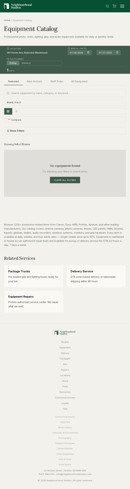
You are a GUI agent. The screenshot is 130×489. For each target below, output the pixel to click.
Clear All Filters (65, 180)
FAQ (65, 408)
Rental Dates (77, 48)
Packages (65, 358)
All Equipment (79, 81)
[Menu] (122, 6)
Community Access (65, 397)
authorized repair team (36, 240)
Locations (65, 375)
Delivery (26, 63)
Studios (65, 342)
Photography (65, 438)
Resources (65, 392)
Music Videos (65, 427)
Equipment (65, 347)
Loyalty (65, 403)
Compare (14, 120)
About (65, 381)
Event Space (65, 464)
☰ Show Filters (15, 130)
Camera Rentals (65, 448)
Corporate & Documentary (65, 432)
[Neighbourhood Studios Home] (18, 6)
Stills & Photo (65, 459)
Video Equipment (65, 454)
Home (7, 20)
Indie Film (65, 422)
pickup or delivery (79, 240)
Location (14, 49)
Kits (65, 364)
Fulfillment (15, 59)
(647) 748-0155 (46, 474)
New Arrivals (34, 81)
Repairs (65, 369)
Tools (65, 386)
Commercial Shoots (65, 417)
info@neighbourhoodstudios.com (74, 474)
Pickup (13, 63)
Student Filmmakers (65, 443)
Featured (13, 81)
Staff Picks (56, 81)
